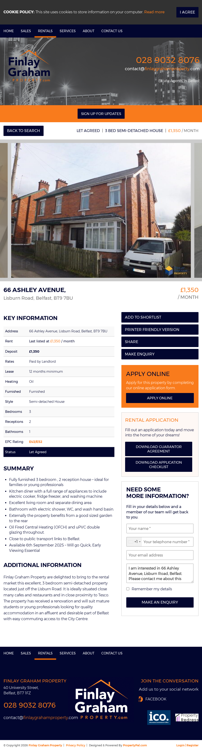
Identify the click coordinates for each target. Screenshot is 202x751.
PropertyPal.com (135, 745)
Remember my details (152, 589)
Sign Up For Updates (101, 113)
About (88, 31)
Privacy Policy (75, 745)
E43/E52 (35, 442)
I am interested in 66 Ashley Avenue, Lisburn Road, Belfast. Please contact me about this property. (160, 573)
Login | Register (187, 745)
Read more (154, 12)
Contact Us (112, 31)
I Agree (187, 12)
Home (8, 31)
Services (68, 31)
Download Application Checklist (159, 464)
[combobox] (134, 541)
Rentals (45, 31)
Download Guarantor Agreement (159, 449)
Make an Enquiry (160, 602)
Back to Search (23, 131)
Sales (26, 31)
